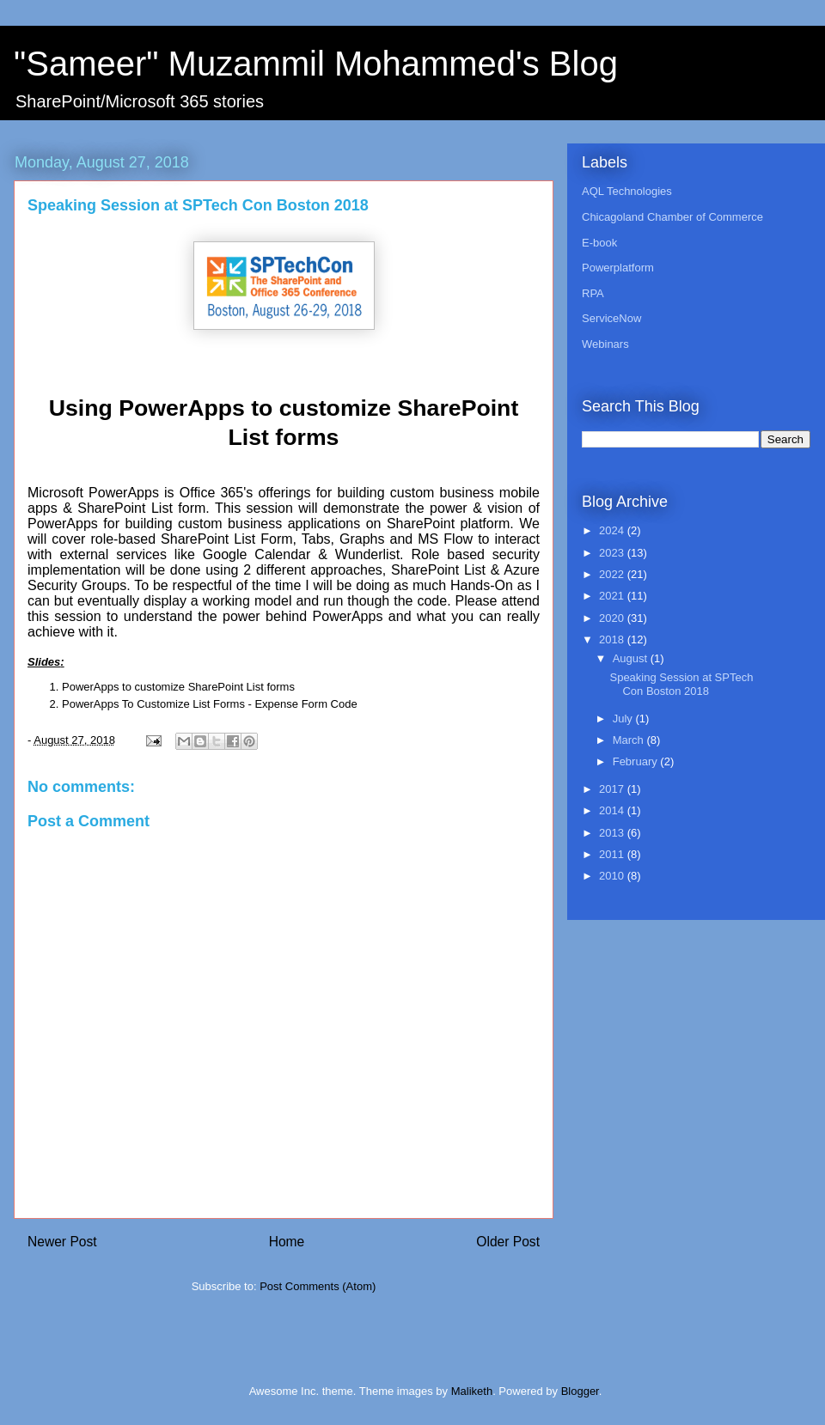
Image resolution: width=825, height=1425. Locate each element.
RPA (593, 293)
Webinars (605, 344)
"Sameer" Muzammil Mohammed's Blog (316, 63)
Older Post (508, 1241)
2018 (613, 639)
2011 (613, 854)
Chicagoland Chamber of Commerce (672, 216)
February (637, 761)
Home (287, 1241)
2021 (613, 595)
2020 (613, 618)
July (624, 718)
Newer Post (62, 1241)
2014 (613, 810)
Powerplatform (618, 267)
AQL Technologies (627, 191)
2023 (613, 552)
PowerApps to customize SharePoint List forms (178, 686)
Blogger (580, 1391)
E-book (599, 242)
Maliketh (471, 1391)
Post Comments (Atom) (318, 1286)
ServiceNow (611, 318)
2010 (613, 875)
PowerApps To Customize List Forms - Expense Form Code (210, 703)
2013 (613, 832)
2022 (613, 574)
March (630, 740)
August (632, 658)
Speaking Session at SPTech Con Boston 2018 (681, 684)
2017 (613, 789)
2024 (613, 530)
